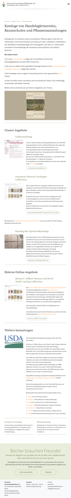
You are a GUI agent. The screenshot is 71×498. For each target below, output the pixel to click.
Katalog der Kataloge (13, 422)
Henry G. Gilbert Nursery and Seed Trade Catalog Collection (34, 280)
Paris (29, 413)
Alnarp (30, 397)
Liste (60, 73)
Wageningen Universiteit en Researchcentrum (41, 378)
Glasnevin (31, 405)
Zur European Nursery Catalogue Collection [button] (43, 212)
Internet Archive (52, 290)
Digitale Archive (16, 21)
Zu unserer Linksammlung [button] (36, 168)
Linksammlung (18, 59)
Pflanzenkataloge (27, 21)
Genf (29, 402)
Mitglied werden (26, 472)
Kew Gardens (32, 408)
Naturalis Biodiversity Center (46, 314)
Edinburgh (31, 399)
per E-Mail (33, 164)
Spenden (48, 472)
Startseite (7, 21)
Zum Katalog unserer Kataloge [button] (38, 260)
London (30, 411)
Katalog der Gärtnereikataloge (32, 231)
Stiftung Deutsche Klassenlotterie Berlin (27, 221)
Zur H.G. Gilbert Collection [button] (37, 318)
